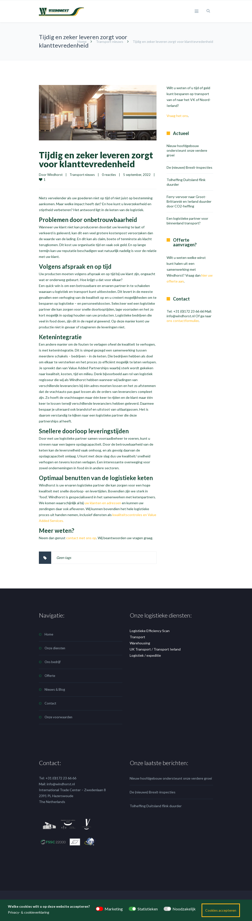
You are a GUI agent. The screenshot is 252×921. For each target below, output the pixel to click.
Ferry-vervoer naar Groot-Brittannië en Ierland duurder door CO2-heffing (189, 201)
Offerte (50, 676)
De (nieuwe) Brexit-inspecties (189, 167)
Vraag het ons (177, 116)
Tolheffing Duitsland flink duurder (156, 806)
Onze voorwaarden (58, 717)
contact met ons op (81, 538)
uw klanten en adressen (102, 503)
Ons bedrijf (53, 662)
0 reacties (109, 175)
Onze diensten (55, 648)
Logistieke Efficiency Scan (150, 631)
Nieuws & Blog (55, 689)
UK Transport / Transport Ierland (155, 649)
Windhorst (55, 175)
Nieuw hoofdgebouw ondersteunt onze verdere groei (187, 150)
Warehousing (140, 643)
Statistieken (148, 908)
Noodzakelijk (184, 908)
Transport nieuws (109, 41)
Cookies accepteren (220, 910)
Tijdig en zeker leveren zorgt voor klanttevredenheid (96, 159)
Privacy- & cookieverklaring (28, 912)
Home (82, 41)
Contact (50, 703)
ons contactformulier (183, 320)
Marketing (114, 908)
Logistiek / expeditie (145, 655)
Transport (137, 637)
